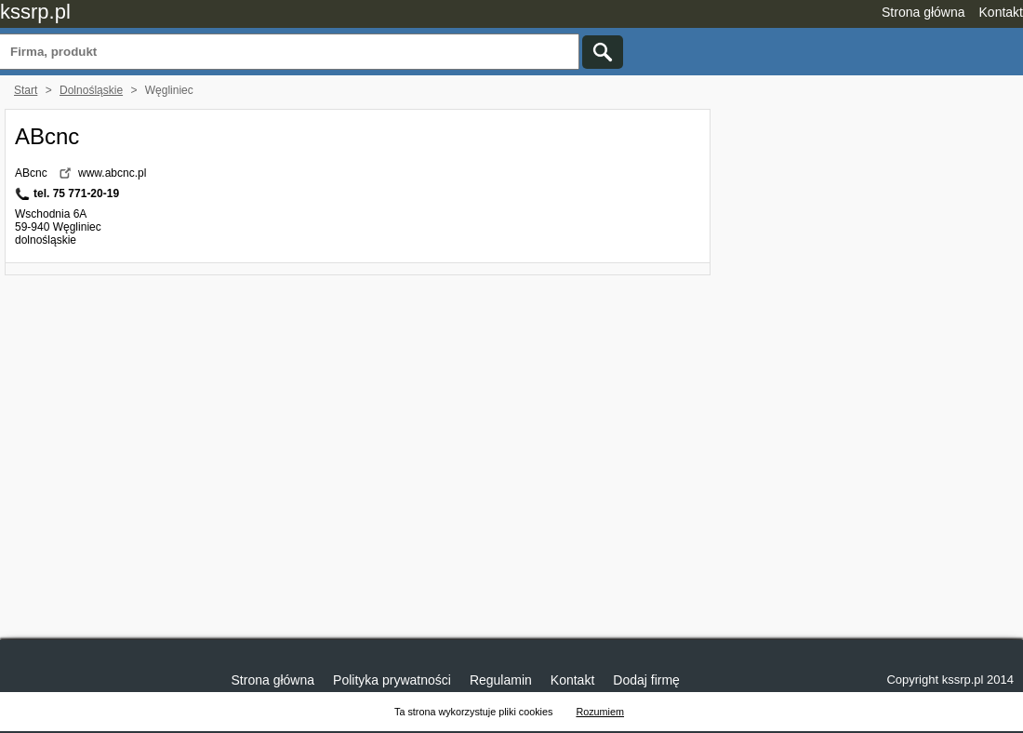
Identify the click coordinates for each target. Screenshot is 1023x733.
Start (25, 90)
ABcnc (47, 136)
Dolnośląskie (91, 90)
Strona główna (923, 12)
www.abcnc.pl (112, 173)
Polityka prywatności (392, 680)
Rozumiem (600, 711)
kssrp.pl (35, 11)
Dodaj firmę (646, 680)
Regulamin (501, 680)
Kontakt (1001, 12)
